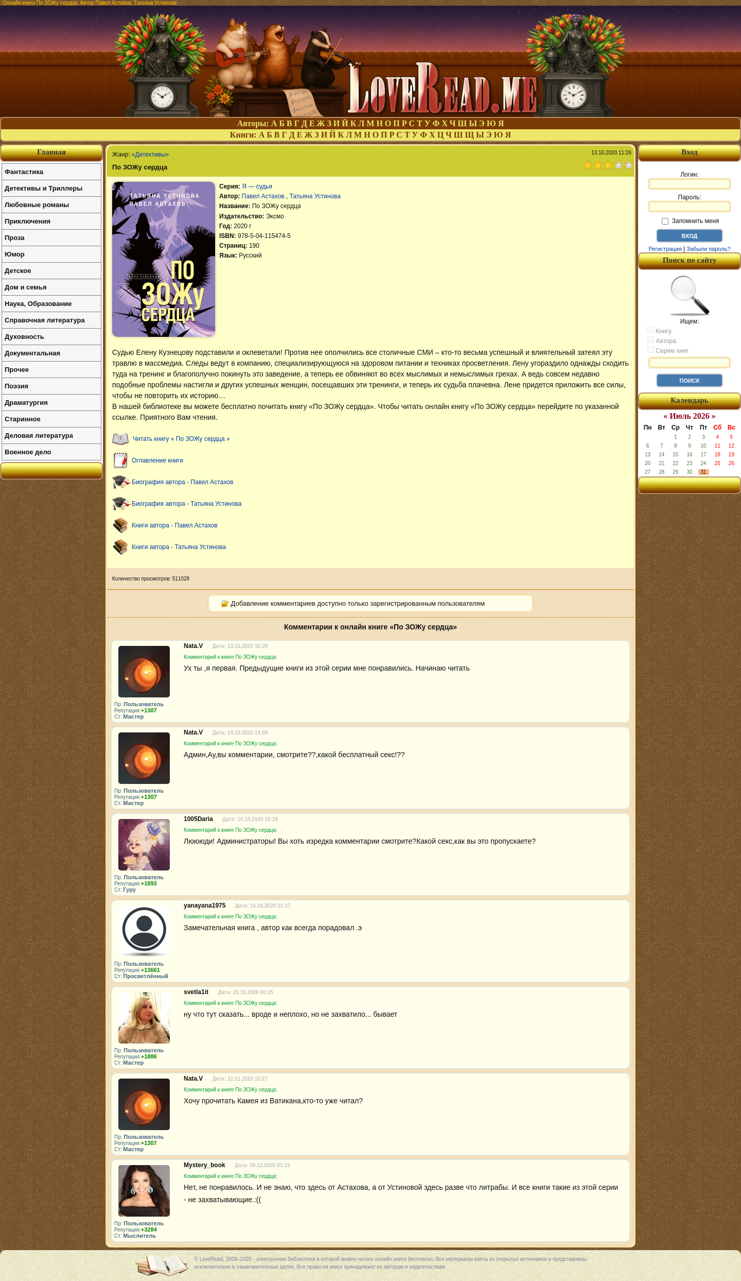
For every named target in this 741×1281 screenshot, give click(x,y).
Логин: (689, 180)
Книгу (659, 331)
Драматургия (26, 402)
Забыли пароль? (709, 249)
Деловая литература (39, 435)
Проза (15, 238)
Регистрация (664, 249)
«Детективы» (150, 154)
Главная (51, 152)
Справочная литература (45, 320)
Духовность (24, 336)
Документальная (32, 353)
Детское (18, 271)
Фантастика (24, 172)
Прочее (17, 369)
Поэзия (16, 386)
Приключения (27, 221)
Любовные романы (37, 205)
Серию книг (668, 350)
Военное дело (28, 452)
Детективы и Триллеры (43, 188)
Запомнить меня (690, 221)
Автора (661, 340)
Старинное (23, 419)
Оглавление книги (157, 460)
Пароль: (689, 203)
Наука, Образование (38, 304)
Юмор (15, 254)
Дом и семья (26, 287)
